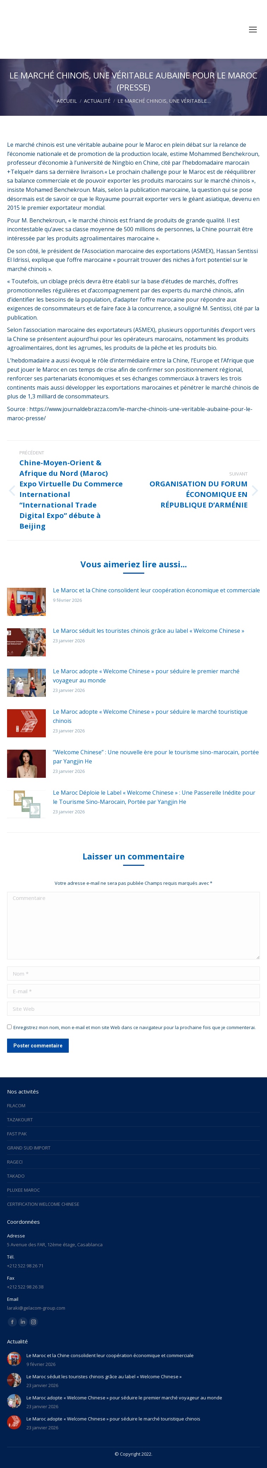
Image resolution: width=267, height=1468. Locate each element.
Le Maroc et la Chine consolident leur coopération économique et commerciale (156, 590)
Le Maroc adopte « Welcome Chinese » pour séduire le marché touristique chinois (150, 716)
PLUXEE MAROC (23, 1190)
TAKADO (16, 1176)
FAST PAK (17, 1133)
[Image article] (26, 602)
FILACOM (16, 1105)
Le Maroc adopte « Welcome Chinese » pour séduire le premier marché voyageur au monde (146, 675)
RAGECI (15, 1162)
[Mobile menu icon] (253, 30)
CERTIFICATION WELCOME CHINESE (43, 1204)
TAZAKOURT (20, 1119)
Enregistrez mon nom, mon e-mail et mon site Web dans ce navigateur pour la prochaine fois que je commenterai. (134, 1027)
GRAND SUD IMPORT (28, 1148)
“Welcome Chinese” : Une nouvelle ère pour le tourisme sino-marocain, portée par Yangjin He (156, 756)
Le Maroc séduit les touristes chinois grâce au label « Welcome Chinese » (148, 631)
